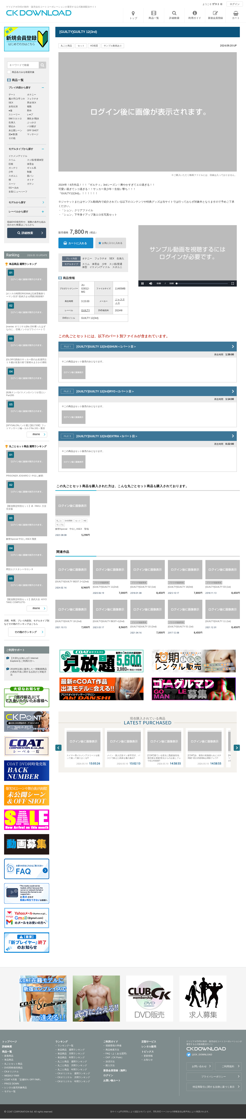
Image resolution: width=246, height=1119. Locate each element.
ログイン (235, 4)
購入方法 (110, 1065)
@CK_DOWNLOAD (202, 1054)
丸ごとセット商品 (13, 1064)
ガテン (30, 184)
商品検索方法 (112, 1049)
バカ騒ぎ (31, 126)
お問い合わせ (199, 1066)
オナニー (87, 258)
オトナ (30, 179)
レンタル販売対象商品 (15, 1087)
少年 (104, 264)
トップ (133, 18)
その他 (12, 138)
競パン (30, 176)
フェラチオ (101, 258)
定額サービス (148, 1041)
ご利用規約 (228, 1066)
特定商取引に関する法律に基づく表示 (214, 1086)
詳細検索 (27, 233)
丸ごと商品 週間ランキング (72, 1061)
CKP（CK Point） (115, 1057)
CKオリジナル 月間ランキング (74, 1077)
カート (236, 18)
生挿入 (120, 258)
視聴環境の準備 (113, 1045)
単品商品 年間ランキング (71, 1057)
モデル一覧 (10, 1091)
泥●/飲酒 (13, 134)
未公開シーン (15, 130)
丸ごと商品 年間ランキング (72, 1069)
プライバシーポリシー (213, 1076)
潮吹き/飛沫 (33, 118)
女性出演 (13, 106)
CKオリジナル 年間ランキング (74, 1081)
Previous (58, 748)
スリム (86, 264)
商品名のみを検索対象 (23, 72)
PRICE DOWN (11, 1083)
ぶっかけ (31, 122)
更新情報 (148, 1056)
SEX (111, 258)
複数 (29, 106)
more (36, 434)
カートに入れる (77, 243)
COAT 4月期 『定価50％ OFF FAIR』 (23, 1079)
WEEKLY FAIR (11, 1075)
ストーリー (14, 114)
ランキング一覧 (65, 1045)
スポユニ (117, 267)
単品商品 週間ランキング (71, 1049)
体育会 (95, 264)
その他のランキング (26, 632)
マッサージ (32, 134)
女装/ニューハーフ (18, 191)
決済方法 (110, 1061)
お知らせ (148, 1059)
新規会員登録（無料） (115, 1070)
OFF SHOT (33, 130)
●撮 (10, 110)
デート (12, 94)
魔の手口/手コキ (17, 98)
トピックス (147, 1051)
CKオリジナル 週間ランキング (74, 1073)
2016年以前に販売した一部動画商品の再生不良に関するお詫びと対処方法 (28, 672)
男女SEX (31, 102)
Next (237, 748)
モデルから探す (17, 202)
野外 (29, 110)
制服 (29, 172)
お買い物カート (112, 1080)
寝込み (12, 126)
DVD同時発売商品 (13, 1067)
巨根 (11, 164)
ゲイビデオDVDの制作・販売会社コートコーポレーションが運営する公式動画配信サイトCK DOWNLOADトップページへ (39, 13)
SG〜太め (14, 187)
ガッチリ (13, 168)
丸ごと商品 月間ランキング (72, 1065)
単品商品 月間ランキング (71, 1053)
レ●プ (30, 114)
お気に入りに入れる (112, 243)
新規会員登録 (215, 18)
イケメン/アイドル (100, 267)
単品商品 (8, 1059)
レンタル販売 (148, 1046)
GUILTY (85, 310)
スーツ (12, 184)
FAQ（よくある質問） (117, 1053)
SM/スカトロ (15, 118)
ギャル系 (31, 168)
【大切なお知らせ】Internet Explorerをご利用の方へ (24, 659)
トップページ (9, 1041)
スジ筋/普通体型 (35, 160)
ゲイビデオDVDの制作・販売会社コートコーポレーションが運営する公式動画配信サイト (51, 7)
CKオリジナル (11, 1071)
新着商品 (8, 1056)
